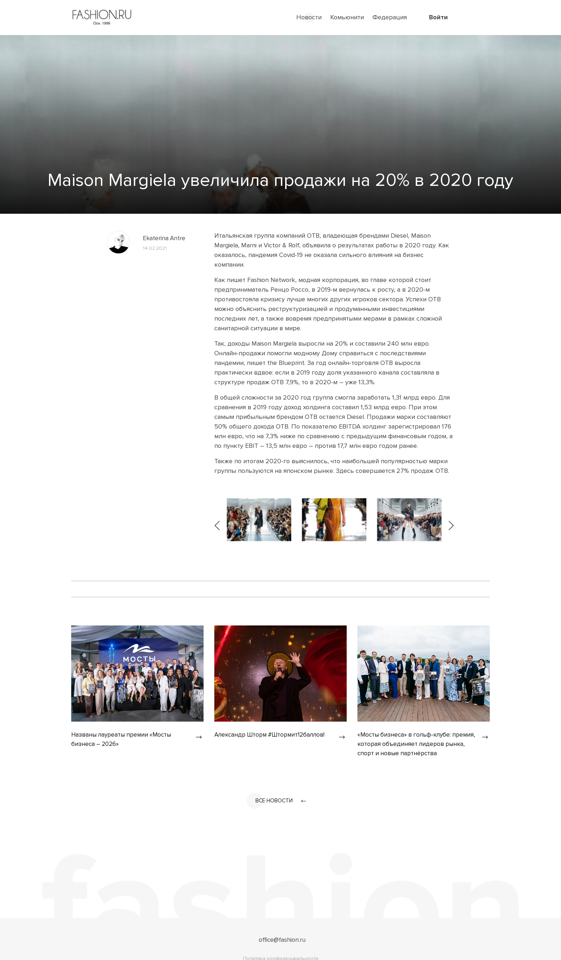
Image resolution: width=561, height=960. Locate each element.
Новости (309, 17)
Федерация (389, 17)
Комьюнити (347, 17)
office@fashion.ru (282, 941)
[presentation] (218, 520)
